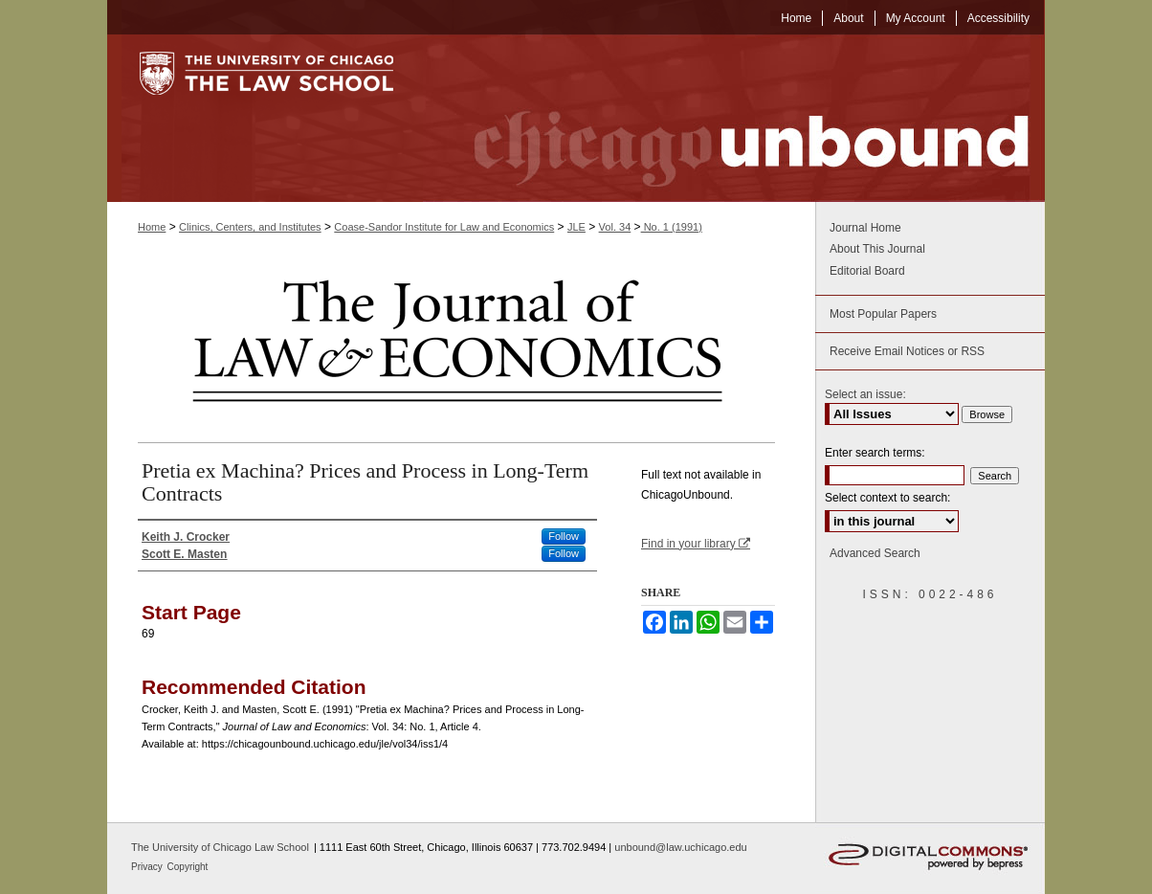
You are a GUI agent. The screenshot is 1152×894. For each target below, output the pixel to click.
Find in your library (695, 543)
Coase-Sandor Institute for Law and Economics (444, 227)
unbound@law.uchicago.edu (680, 847)
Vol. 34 (615, 227)
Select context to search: (887, 497)
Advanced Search (875, 553)
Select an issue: (865, 394)
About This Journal (877, 249)
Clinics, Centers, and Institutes (250, 227)
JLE (576, 227)
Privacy (148, 866)
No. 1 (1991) (671, 227)
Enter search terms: (875, 452)
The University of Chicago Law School (220, 847)
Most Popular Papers (883, 314)
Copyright (188, 866)
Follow (563, 536)
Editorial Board (867, 271)
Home (152, 227)
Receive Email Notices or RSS (907, 351)
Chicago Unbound (734, 118)
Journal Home (865, 228)
